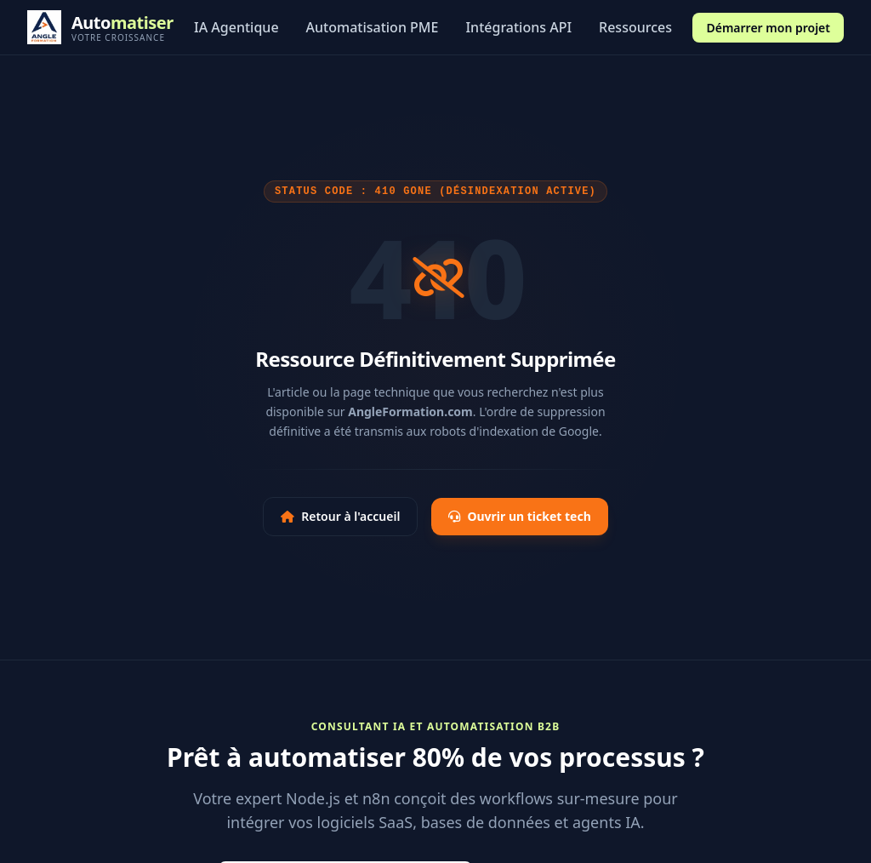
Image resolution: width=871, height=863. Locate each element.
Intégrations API (518, 27)
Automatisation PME (372, 27)
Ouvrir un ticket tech (519, 516)
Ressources (635, 27)
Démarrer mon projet (768, 28)
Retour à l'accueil (340, 516)
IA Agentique (236, 27)
